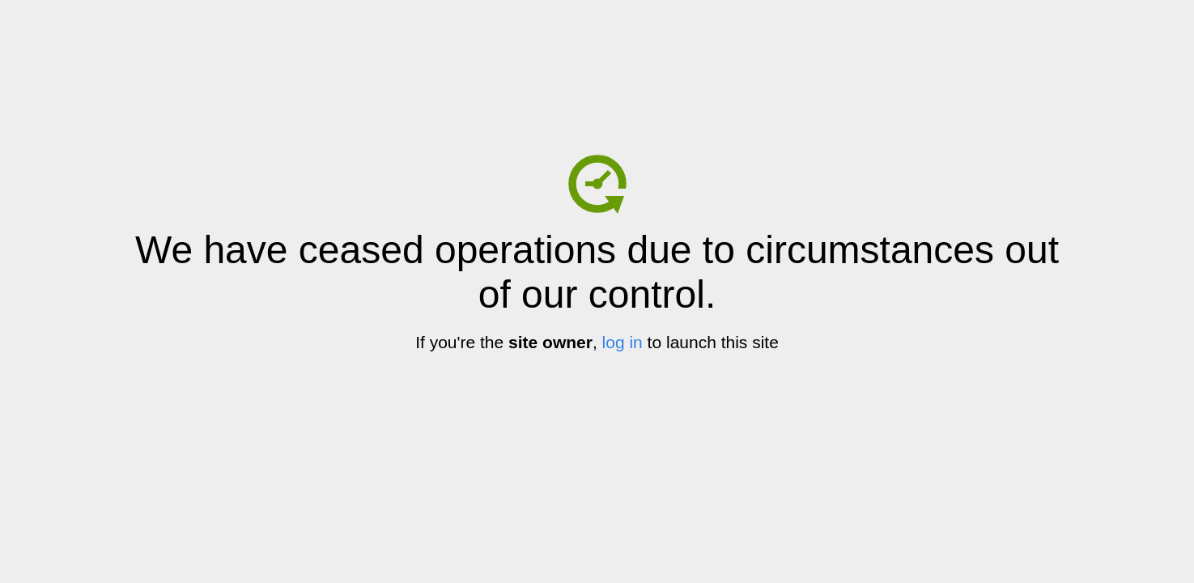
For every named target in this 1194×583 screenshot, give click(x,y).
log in (622, 342)
